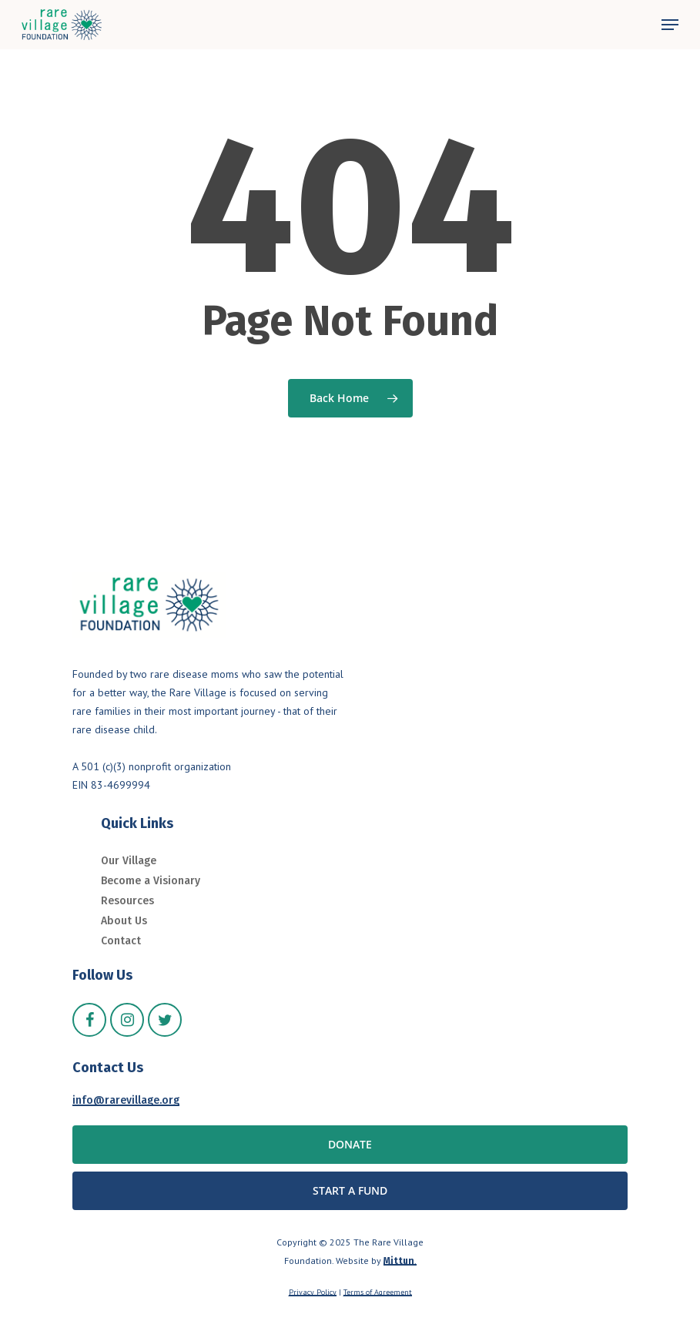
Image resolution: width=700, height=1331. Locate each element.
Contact (121, 940)
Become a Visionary (150, 880)
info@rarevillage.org (125, 1100)
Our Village (128, 860)
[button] (669, 24)
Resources (127, 900)
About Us (124, 920)
